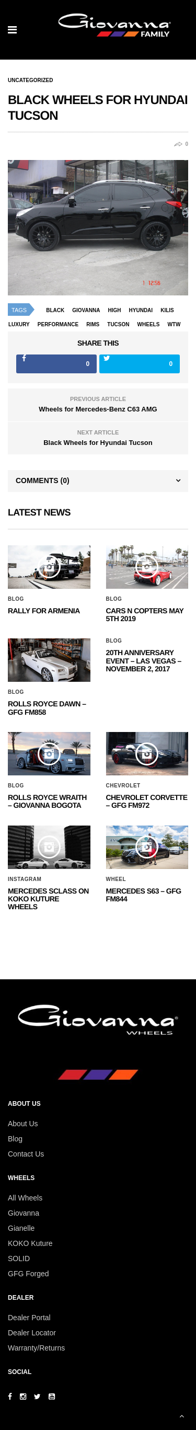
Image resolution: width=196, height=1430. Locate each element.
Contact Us (26, 1154)
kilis (167, 310)
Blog (16, 599)
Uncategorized (30, 80)
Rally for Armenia (44, 611)
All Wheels (25, 1198)
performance (58, 324)
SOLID (19, 1258)
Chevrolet (123, 785)
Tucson (118, 324)
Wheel (116, 879)
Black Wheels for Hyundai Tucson (98, 443)
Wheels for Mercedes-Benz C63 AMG (98, 409)
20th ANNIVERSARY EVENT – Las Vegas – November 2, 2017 (143, 660)
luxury (19, 324)
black (55, 310)
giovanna (86, 310)
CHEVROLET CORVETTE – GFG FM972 (147, 801)
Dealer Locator (32, 1333)
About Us (23, 1123)
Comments (43, 480)
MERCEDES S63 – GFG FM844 (143, 895)
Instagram (24, 879)
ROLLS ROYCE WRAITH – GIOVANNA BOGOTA (47, 801)
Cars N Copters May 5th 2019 (145, 615)
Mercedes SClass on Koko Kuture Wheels (48, 899)
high (114, 310)
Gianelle (21, 1228)
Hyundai (141, 310)
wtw (173, 324)
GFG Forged (28, 1273)
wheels (148, 324)
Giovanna (23, 1213)
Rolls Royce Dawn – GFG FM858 (47, 708)
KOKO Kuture (30, 1243)
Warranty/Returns (36, 1348)
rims (92, 324)
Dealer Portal (29, 1317)
